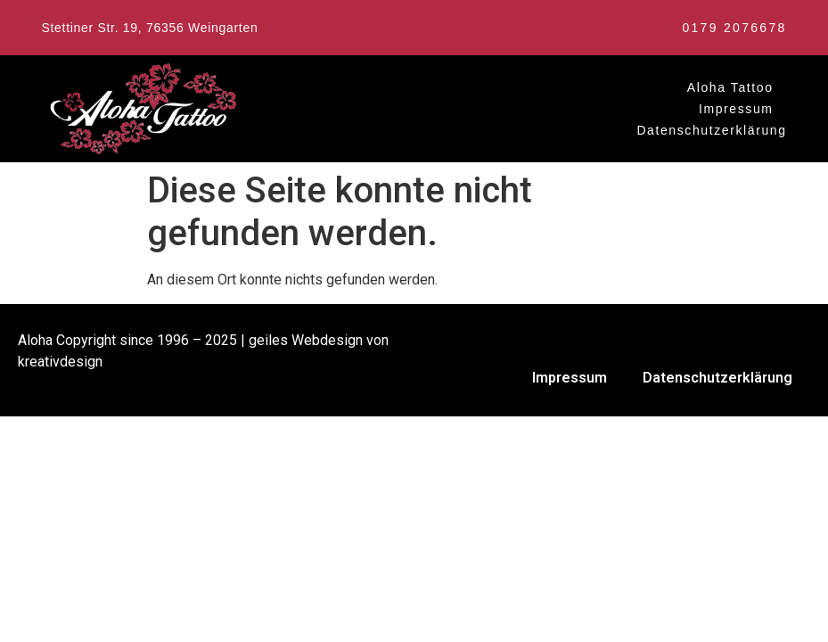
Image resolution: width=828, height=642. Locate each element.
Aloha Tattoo (730, 87)
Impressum (736, 109)
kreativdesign (60, 361)
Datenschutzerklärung (711, 130)
